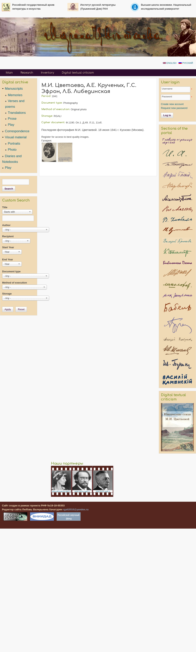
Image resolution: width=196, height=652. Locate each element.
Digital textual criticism (78, 72)
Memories (15, 95)
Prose (12, 118)
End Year (7, 259)
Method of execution (14, 282)
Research (26, 72)
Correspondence (17, 131)
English (169, 63)
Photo (12, 149)
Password (167, 96)
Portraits (14, 143)
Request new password (174, 108)
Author (6, 225)
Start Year (8, 247)
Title (4, 207)
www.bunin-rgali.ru (103, 491)
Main (9, 72)
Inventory (47, 72)
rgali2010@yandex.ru (75, 509)
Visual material (16, 137)
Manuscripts (14, 88)
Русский (186, 63)
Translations (17, 113)
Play (11, 125)
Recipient (8, 236)
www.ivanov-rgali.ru (82, 491)
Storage (7, 293)
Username (167, 88)
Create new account (172, 104)
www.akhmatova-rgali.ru (61, 491)
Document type (11, 271)
